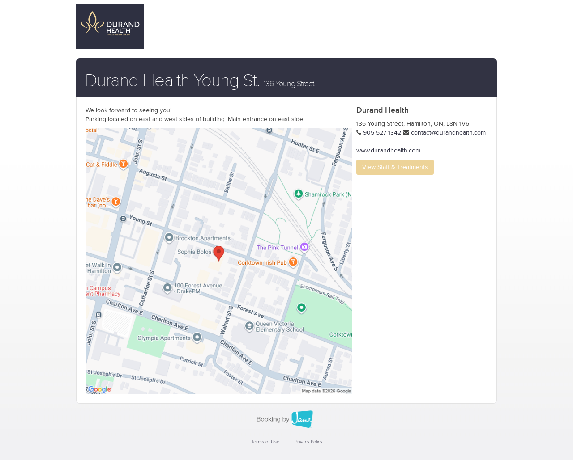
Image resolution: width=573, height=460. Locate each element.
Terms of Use (265, 441)
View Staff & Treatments (395, 167)
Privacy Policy (308, 441)
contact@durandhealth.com (448, 133)
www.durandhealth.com (388, 151)
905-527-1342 (382, 133)
